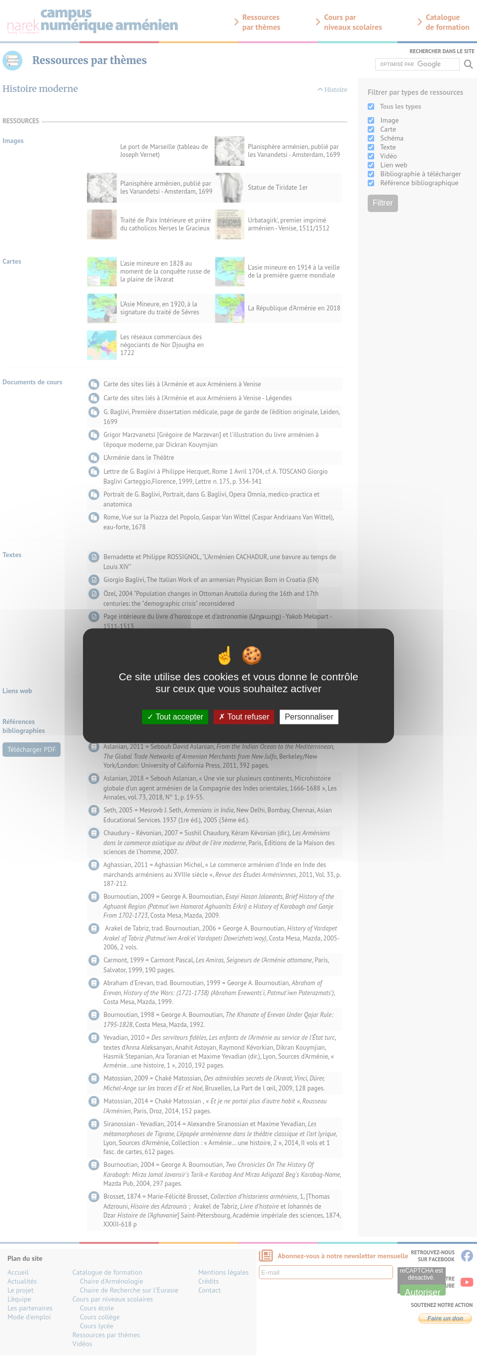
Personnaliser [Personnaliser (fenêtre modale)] (309, 717)
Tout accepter (175, 717)
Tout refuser (244, 717)
